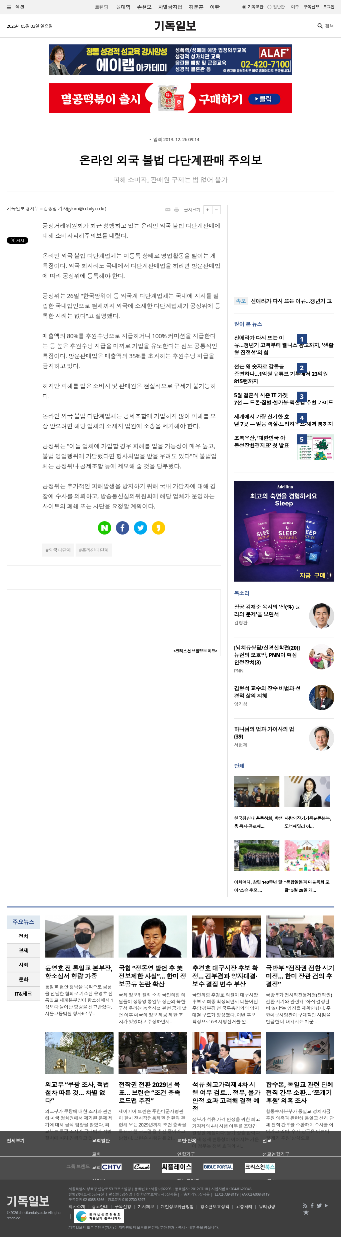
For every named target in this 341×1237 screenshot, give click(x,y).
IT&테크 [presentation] (23, 993)
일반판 (278, 7)
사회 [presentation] (23, 965)
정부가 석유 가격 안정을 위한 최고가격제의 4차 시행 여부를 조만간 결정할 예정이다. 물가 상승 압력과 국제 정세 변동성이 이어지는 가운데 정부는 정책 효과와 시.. (226, 1132)
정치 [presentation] (23, 936)
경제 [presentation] (23, 950)
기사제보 (146, 1207)
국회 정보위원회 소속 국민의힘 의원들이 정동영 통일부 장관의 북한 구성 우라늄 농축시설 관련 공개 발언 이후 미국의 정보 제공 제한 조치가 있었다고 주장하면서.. (152, 1008)
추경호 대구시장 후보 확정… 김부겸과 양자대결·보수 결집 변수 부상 (225, 976)
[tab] (23, 936)
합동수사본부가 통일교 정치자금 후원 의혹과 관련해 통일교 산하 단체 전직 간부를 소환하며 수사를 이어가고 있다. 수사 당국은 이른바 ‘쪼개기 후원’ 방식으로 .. (300, 1124)
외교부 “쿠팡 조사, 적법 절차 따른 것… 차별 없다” (77, 1092)
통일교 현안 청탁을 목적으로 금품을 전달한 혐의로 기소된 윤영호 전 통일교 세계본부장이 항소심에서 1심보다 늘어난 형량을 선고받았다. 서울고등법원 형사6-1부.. (79, 1000)
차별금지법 (170, 7)
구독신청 (311, 7)
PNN (238, 670)
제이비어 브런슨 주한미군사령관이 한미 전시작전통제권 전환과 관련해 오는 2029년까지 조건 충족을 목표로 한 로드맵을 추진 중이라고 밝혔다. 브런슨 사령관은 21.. (152, 1124)
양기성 (240, 704)
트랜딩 (101, 7)
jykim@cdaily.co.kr (86, 208)
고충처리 (244, 1207)
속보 (241, 301)
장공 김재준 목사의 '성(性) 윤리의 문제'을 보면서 (267, 610)
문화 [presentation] (23, 979)
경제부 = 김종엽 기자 (46, 208)
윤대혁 (123, 7)
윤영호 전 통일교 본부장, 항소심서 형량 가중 (79, 972)
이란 (214, 7)
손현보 (144, 7)
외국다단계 (60, 550)
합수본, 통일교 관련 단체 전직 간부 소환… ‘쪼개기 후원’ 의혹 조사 (299, 1092)
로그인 (328, 7)
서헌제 (240, 745)
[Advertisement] (284, 247)
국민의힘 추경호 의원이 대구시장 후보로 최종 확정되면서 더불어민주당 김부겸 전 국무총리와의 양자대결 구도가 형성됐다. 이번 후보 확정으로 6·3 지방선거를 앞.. (225, 1008)
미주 (295, 7)
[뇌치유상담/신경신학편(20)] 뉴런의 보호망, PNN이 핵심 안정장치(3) (267, 655)
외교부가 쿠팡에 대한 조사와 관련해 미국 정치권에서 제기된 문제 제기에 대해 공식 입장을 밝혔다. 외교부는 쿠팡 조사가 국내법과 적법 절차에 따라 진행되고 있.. (79, 1124)
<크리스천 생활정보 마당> (195, 651)
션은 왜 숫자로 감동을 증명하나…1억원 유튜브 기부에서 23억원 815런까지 (281, 374)
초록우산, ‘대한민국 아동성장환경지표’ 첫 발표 (261, 441)
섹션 (16, 7)
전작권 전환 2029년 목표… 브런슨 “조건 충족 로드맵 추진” (149, 1092)
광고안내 (100, 1207)
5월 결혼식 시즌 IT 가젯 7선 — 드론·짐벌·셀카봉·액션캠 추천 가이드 (283, 399)
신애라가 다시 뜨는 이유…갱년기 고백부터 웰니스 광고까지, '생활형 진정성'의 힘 (283, 345)
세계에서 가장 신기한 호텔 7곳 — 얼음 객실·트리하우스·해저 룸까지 (283, 420)
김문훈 (196, 7)
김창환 (240, 622)
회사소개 (77, 1207)
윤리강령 (267, 1207)
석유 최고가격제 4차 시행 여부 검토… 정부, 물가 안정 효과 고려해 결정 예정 (226, 1096)
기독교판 (255, 7)
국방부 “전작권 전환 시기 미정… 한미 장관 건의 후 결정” (300, 976)
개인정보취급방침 (177, 1207)
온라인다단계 (95, 550)
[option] (259, 804)
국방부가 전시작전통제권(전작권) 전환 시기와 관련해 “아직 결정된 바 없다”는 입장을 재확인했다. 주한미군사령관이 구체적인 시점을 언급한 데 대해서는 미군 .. (299, 1008)
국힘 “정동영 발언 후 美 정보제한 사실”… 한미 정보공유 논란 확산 (152, 976)
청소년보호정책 (214, 1207)
